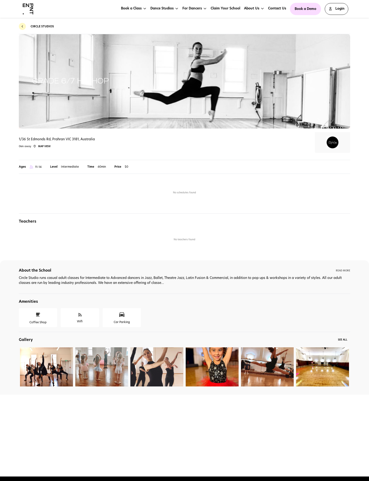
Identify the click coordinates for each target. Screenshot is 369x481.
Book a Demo (305, 8)
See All (342, 339)
